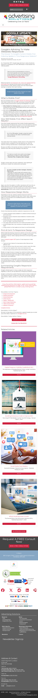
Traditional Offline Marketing (26, 629)
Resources (4, 617)
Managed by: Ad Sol (32, 695)
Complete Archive (5, 308)
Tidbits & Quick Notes (8, 304)
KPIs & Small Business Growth (19, 516)
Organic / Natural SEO (8, 300)
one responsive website (26, 116)
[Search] (16, 10)
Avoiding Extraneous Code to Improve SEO (19, 416)
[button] (27, 9)
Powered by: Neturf (21, 695)
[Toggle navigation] (3, 25)
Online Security (7, 299)
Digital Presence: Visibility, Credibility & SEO (19, 367)
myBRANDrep (22, 632)
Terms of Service (15, 693)
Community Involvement (25, 620)
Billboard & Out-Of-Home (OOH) (27, 631)
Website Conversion (8, 305)
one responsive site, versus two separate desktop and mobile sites (18, 83)
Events (21, 621)
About (20, 617)
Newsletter (5, 634)
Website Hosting (6, 629)
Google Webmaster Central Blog (16, 77)
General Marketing (7, 297)
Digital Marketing (23, 628)
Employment (22, 624)
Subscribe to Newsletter (19, 320)
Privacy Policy (23, 693)
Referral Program (23, 623)
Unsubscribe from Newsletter (19, 323)
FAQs (3, 618)
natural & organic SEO (10, 239)
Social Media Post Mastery (19, 466)
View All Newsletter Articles (19, 531)
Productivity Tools (7, 621)
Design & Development (9, 294)
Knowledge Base (6, 620)
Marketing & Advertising (25, 626)
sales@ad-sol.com (10, 686)
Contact (21, 634)
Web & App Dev (6, 626)
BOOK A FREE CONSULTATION (19, 5)
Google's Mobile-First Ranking (22, 101)
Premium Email (6, 631)
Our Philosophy (23, 618)
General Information (8, 295)
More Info (19, 375)
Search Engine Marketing (9, 302)
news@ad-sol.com (21, 314)
